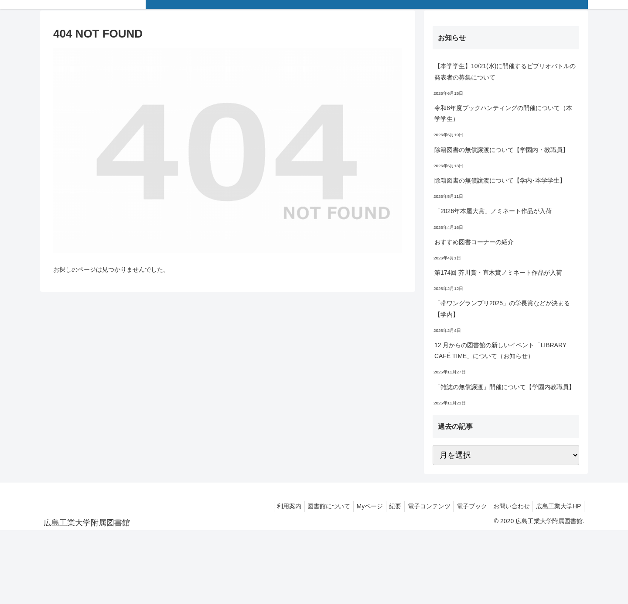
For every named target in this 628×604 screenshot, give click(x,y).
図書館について (309, 506)
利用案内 (267, 506)
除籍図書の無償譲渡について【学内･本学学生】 (500, 180)
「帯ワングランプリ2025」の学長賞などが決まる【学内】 (502, 309)
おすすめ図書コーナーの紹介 (474, 241)
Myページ (353, 506)
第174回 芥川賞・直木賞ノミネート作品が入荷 (498, 272)
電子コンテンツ (418, 506)
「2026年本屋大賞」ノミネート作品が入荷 (493, 210)
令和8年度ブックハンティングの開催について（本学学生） (503, 113)
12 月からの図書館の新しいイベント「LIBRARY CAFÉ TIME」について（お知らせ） (500, 350)
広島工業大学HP (557, 506)
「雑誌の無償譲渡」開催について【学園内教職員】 (504, 386)
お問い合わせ (507, 506)
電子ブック (464, 506)
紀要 (382, 506)
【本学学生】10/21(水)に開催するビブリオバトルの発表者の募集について (505, 71)
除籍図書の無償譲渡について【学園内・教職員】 (501, 149)
